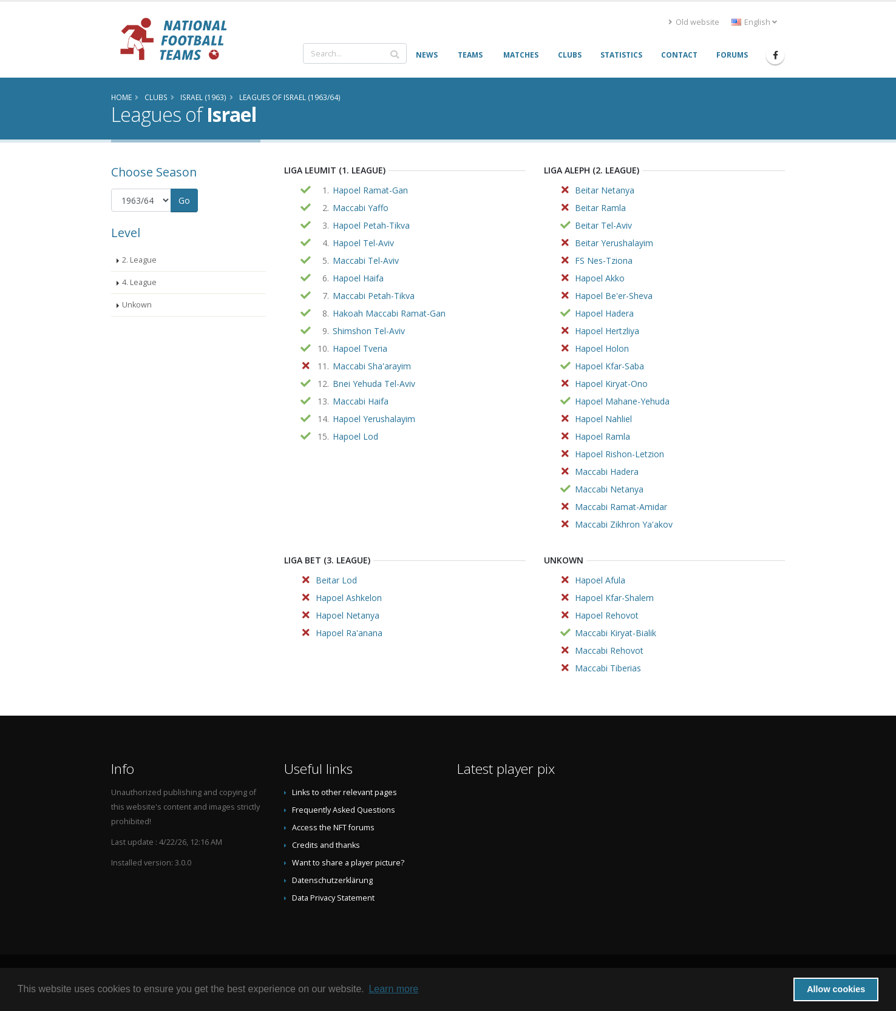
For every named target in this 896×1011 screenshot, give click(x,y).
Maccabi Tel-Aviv (366, 260)
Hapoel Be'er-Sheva (614, 295)
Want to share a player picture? (348, 863)
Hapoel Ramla (602, 436)
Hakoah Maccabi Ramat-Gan (389, 313)
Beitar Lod (336, 580)
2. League (139, 260)
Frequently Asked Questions (343, 810)
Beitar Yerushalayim (614, 243)
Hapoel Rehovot (607, 615)
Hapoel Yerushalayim (374, 419)
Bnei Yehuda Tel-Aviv (374, 383)
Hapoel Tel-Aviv (363, 243)
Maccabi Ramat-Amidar (621, 506)
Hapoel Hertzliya (607, 331)
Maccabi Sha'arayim (372, 366)
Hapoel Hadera (604, 313)
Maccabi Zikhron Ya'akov (624, 524)
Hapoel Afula (600, 580)
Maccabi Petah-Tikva (374, 295)
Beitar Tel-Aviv (603, 225)
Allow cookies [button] (836, 989)
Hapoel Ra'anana (349, 633)
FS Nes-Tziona (604, 260)
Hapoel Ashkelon (349, 597)
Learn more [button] (393, 989)
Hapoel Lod (355, 436)
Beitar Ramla (600, 207)
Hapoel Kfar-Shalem (614, 597)
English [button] (754, 22)
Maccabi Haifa (361, 401)
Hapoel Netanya (347, 615)
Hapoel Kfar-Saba (609, 366)
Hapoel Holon (602, 348)
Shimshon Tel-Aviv (369, 331)
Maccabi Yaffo (361, 207)
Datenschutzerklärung (332, 880)
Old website (693, 22)
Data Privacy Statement (333, 898)
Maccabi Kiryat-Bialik (615, 633)
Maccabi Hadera (607, 471)
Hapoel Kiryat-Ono (611, 383)
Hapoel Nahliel (603, 419)
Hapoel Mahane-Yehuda (622, 401)
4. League (139, 282)
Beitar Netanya (604, 190)
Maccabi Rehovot (609, 650)
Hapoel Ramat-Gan (370, 190)
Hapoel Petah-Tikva (371, 225)
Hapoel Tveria (360, 348)
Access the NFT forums (333, 827)
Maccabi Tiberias (608, 668)
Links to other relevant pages (344, 792)
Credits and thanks (326, 845)
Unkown (137, 305)
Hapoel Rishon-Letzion (619, 454)
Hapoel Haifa (358, 278)
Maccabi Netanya (609, 489)
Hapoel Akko (600, 278)
